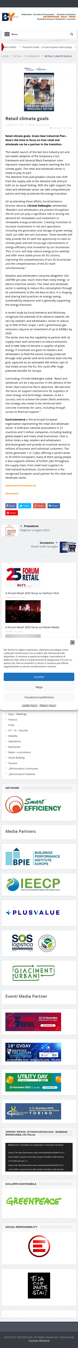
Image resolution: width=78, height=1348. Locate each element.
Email (68, 127)
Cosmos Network (39, 1340)
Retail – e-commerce (19, 752)
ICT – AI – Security (18, 730)
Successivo (49, 543)
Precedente (29, 526)
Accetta (39, 676)
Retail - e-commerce (39, 124)
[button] (72, 642)
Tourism (12, 763)
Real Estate (14, 746)
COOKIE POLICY (30, 705)
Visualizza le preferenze (39, 697)
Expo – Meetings (17, 714)
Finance (12, 719)
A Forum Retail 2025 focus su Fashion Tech (32, 593)
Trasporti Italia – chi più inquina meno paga (49, 47)
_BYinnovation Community (23, 768)
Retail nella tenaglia (44, 546)
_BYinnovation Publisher (21, 774)
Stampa (55, 127)
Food (11, 725)
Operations (14, 741)
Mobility (12, 736)
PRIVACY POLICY (48, 705)
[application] (38, 1157)
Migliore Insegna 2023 (35, 530)
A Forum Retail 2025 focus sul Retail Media (32, 627)
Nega (39, 687)
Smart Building (16, 757)
